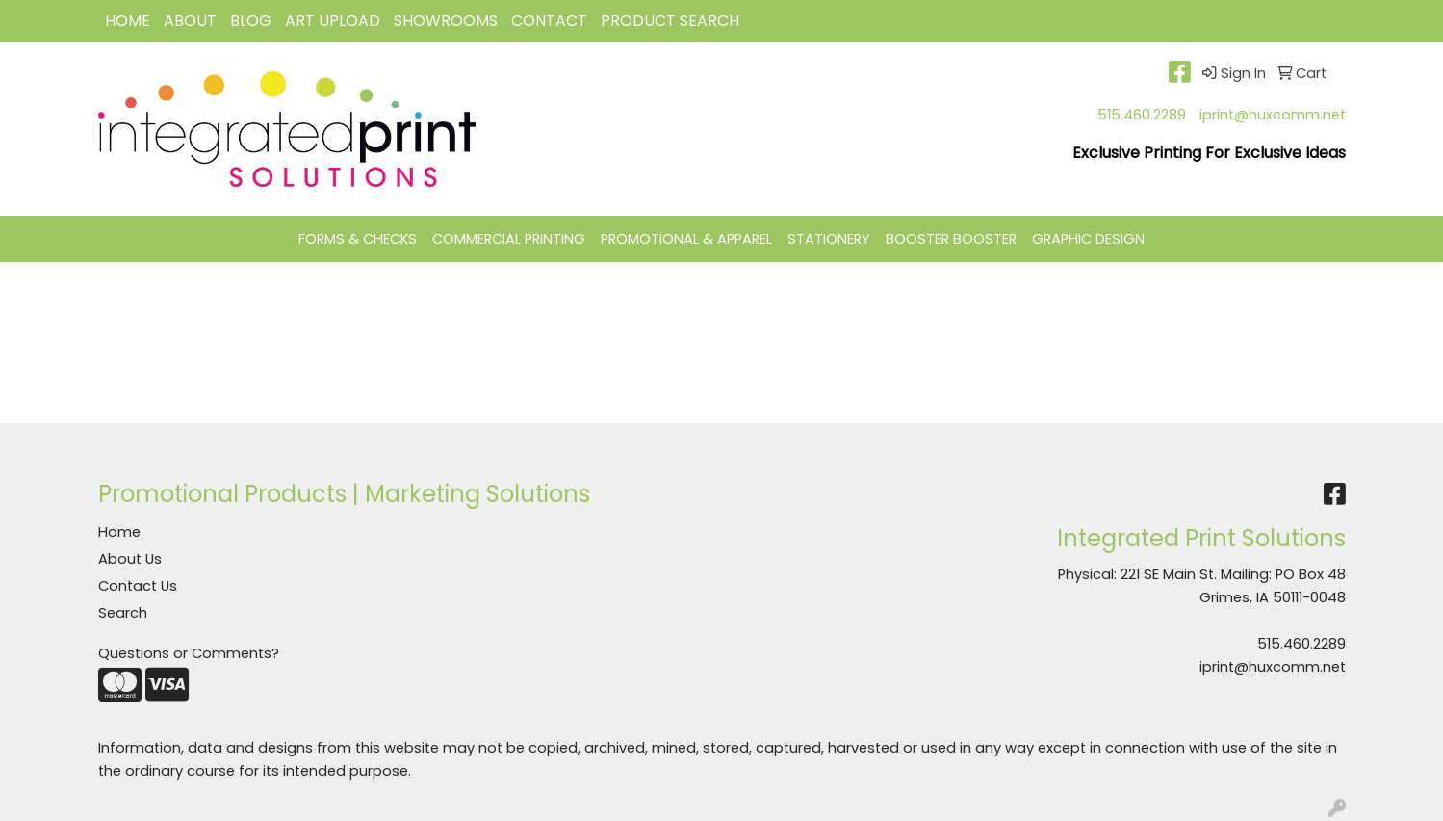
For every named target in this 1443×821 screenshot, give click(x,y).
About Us (130, 559)
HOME (127, 21)
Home (119, 532)
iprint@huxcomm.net (1272, 114)
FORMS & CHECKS (357, 239)
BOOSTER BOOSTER (951, 239)
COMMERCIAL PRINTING (508, 239)
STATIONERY (828, 239)
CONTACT (549, 21)
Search (122, 612)
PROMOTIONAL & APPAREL (686, 239)
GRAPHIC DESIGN (1088, 239)
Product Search (670, 21)
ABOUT (190, 21)
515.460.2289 (1141, 114)
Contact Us (137, 586)
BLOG (250, 21)
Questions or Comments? (188, 653)
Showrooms (446, 21)
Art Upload (332, 21)
